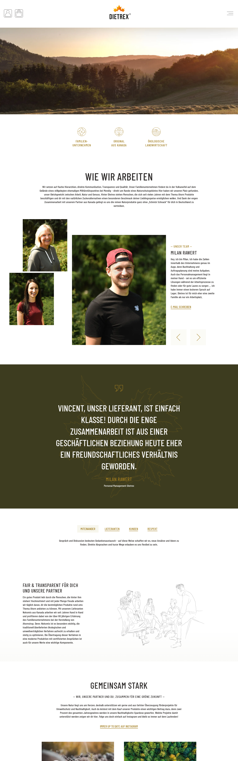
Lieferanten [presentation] (112, 529)
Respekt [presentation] (152, 529)
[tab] (88, 527)
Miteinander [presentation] (88, 529)
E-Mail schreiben (181, 307)
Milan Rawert (184, 252)
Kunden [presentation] (133, 529)
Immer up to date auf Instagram (119, 726)
